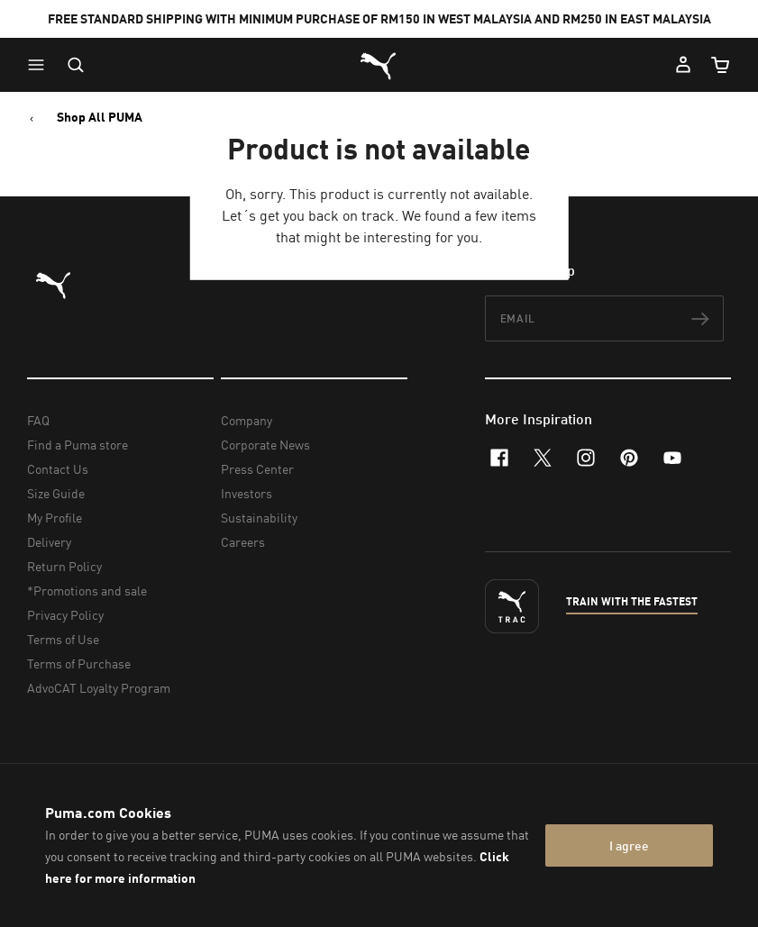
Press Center (257, 469)
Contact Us (57, 469)
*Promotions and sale (87, 590)
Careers (243, 542)
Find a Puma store (77, 444)
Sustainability (259, 517)
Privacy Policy (65, 615)
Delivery (49, 542)
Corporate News (265, 444)
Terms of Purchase (79, 663)
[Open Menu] (40, 65)
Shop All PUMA (99, 117)
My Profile (54, 517)
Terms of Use (63, 639)
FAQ (38, 420)
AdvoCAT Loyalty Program (98, 687)
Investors (246, 493)
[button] (40, 65)
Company (246, 420)
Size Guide (56, 493)
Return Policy (64, 566)
